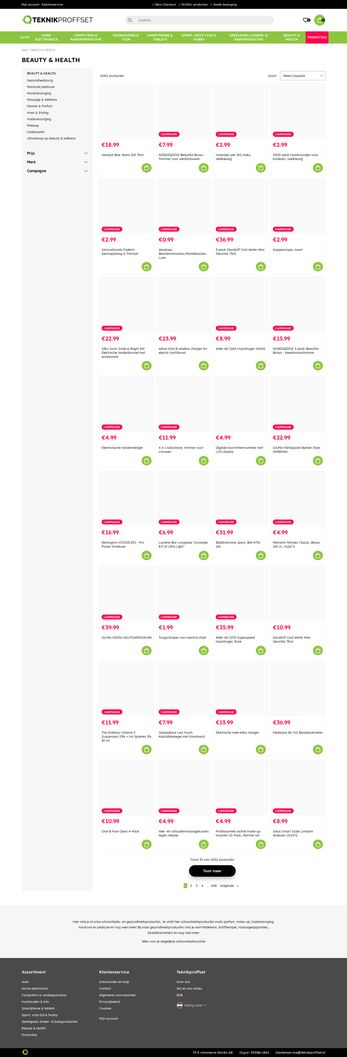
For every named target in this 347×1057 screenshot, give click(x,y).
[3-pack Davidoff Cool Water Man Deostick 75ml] (241, 206)
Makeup (33, 126)
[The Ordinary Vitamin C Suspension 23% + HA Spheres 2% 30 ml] (126, 689)
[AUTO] (25, 37)
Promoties (29, 1035)
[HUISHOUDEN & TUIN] (126, 37)
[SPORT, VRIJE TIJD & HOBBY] (199, 37)
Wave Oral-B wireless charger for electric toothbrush (183, 351)
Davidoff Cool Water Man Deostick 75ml (291, 640)
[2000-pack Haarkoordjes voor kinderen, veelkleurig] (298, 111)
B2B (180, 995)
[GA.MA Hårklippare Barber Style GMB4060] (298, 404)
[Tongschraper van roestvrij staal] (184, 594)
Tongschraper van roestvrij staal (182, 638)
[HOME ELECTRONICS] (46, 37)
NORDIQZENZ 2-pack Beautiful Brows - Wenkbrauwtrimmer (296, 351)
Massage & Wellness (42, 100)
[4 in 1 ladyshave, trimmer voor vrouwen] (184, 404)
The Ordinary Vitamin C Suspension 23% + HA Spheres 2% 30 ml (126, 737)
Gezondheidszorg (40, 80)
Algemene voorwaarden (117, 995)
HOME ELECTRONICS (35, 988)
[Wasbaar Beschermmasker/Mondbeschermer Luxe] (184, 206)
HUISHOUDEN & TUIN (35, 1002)
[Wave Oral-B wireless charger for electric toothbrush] (184, 305)
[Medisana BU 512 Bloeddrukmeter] (298, 689)
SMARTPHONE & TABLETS (38, 1008)
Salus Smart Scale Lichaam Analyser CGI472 (293, 833)
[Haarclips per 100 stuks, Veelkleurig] (241, 111)
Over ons (183, 982)
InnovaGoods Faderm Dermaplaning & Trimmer (120, 252)
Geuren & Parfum (39, 106)
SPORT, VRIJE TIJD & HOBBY (40, 1015)
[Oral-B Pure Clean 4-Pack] (126, 788)
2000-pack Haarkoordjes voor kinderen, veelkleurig (295, 157)
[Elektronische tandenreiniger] (126, 404)
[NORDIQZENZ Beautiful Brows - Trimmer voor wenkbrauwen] (184, 111)
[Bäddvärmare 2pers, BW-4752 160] (241, 499)
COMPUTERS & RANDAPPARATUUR (44, 995)
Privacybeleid (109, 1002)
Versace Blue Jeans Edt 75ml (123, 155)
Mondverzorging (39, 93)
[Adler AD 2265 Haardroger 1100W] (241, 305)
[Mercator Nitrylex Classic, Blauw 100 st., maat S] (298, 499)
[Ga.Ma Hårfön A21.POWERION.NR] (126, 594)
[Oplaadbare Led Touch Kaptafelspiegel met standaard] (184, 689)
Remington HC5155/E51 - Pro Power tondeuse (123, 544)
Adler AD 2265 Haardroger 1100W (240, 349)
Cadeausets (35, 132)
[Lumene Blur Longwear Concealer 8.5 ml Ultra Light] (184, 499)
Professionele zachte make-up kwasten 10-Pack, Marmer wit (238, 833)
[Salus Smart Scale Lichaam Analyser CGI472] (298, 788)
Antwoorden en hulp (114, 982)
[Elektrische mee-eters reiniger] (241, 689)
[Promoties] (317, 37)
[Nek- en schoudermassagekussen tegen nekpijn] (184, 788)
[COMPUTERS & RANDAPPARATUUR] (86, 37)
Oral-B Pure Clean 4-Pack (120, 831)
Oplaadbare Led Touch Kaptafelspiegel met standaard (182, 735)
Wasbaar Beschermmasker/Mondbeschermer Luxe (185, 254)
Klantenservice (52, 4)
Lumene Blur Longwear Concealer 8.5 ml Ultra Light (183, 544)
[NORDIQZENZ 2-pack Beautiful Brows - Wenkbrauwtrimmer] (298, 305)
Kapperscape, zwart (288, 250)
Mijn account (30, 4)
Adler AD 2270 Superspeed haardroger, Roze (235, 640)
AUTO (25, 982)
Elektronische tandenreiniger (122, 448)
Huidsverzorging (39, 119)
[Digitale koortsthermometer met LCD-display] (241, 404)
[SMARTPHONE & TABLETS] (160, 37)
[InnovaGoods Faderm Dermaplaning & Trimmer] (126, 206)
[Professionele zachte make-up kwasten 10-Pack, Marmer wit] (241, 788)
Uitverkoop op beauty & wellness (51, 138)
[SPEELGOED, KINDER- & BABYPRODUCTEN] (249, 37)
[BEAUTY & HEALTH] (292, 37)
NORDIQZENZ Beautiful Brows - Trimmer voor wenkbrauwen (182, 157)
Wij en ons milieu (189, 988)
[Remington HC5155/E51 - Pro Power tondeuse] (126, 499)
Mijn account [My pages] (108, 1019)
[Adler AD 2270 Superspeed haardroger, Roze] (241, 594)
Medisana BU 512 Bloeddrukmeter (298, 733)
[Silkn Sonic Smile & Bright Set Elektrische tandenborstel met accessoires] (126, 305)
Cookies (105, 1008)
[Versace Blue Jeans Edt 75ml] (126, 111)
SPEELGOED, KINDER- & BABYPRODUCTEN (49, 1022)
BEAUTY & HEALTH (43, 50)
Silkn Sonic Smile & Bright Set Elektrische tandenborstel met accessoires (123, 353)
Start (24, 50)
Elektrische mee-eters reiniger (237, 733)
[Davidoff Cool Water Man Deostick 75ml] (298, 594)
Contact (105, 988)
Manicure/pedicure (41, 87)
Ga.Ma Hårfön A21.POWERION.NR (127, 638)
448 (214, 886)
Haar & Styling (37, 113)
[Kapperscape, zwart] (298, 206)
